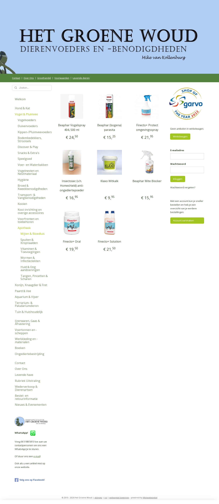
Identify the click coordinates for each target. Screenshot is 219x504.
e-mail (36, 456)
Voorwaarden (61, 78)
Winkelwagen (180, 136)
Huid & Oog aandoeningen (30, 268)
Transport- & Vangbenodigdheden (32, 196)
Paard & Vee (23, 291)
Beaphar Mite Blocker (147, 181)
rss (105, 497)
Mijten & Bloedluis (33, 234)
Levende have (24, 375)
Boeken (20, 348)
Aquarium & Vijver (27, 297)
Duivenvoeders (28, 126)
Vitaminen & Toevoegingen (30, 250)
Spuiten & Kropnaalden (29, 241)
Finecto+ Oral (72, 241)
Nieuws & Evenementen (30, 405)
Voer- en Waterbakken (33, 165)
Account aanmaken (183, 220)
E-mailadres (177, 150)
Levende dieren (81, 78)
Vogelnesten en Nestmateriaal (28, 172)
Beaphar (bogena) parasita (109, 127)
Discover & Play (28, 147)
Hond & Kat (22, 108)
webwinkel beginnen (119, 497)
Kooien (22, 204)
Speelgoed (25, 159)
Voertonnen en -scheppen (26, 331)
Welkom (20, 99)
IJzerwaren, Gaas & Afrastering (27, 322)
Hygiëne (23, 180)
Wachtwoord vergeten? (182, 187)
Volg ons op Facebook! (30, 480)
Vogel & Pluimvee (26, 114)
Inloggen (177, 178)
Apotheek (24, 228)
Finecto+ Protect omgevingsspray (147, 127)
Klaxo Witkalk (109, 181)
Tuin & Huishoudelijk (29, 312)
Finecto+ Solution (109, 241)
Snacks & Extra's (28, 153)
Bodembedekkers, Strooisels (30, 139)
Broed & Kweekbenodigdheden (32, 187)
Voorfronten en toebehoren (28, 220)
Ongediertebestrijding (29, 354)
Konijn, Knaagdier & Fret (31, 285)
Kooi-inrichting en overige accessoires (31, 211)
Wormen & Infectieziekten (30, 259)
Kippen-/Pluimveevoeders (35, 132)
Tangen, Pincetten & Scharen (34, 277)
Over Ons (29, 78)
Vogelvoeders (27, 120)
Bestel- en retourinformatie (26, 397)
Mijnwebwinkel (150, 497)
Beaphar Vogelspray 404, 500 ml (71, 127)
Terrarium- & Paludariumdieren (27, 304)
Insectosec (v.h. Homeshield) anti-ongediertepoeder (72, 185)
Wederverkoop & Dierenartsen (26, 388)
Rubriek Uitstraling (27, 381)
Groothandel (44, 78)
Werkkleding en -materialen (26, 340)
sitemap (98, 497)
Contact (16, 78)
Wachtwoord (178, 163)
